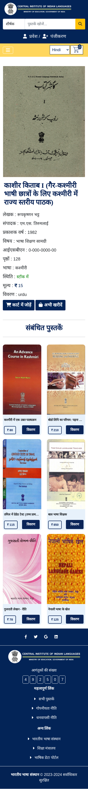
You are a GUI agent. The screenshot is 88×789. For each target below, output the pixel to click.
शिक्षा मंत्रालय (46, 748)
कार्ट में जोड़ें (18, 304)
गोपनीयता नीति (46, 708)
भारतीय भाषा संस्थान (46, 739)
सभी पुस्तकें (46, 699)
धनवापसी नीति (46, 718)
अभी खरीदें (50, 304)
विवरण (31, 430)
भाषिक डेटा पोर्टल (46, 758)
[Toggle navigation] (8, 50)
